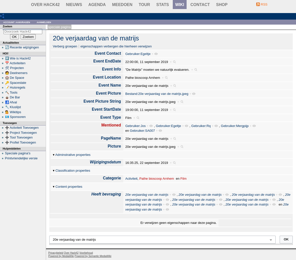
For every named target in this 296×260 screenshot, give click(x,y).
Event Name (110, 85)
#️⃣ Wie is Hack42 (18, 58)
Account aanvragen (16, 22)
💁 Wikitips (13, 112)
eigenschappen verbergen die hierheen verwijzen (116, 46)
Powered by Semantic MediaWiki (93, 256)
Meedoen (122, 5)
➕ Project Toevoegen (21, 133)
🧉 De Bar (12, 97)
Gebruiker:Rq (201, 126)
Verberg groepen (65, 46)
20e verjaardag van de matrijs (96, 38)
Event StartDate (106, 109)
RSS (264, 4)
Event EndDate (107, 61)
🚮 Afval (11, 102)
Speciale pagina (59, 27)
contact (200, 5)
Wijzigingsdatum (105, 162)
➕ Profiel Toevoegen (20, 142)
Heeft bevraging (106, 194)
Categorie (112, 178)
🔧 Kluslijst (13, 107)
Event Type (110, 117)
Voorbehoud (86, 252)
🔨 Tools (11, 92)
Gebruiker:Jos (135, 126)
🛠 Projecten (14, 68)
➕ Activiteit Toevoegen (22, 127)
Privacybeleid (55, 252)
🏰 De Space (14, 78)
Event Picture (108, 93)
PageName (111, 138)
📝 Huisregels (15, 87)
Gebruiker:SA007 (142, 131)
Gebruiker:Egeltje (137, 54)
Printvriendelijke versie (21, 158)
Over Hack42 (45, 5)
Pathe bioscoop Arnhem (156, 178)
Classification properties (72, 170)
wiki (179, 5)
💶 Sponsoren (15, 117)
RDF (10, 16)
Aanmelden (44, 22)
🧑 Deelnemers (16, 73)
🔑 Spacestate (15, 83)
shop (221, 5)
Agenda (97, 5)
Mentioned (111, 125)
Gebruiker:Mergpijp (235, 126)
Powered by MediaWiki (61, 256)
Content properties (68, 186)
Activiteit (131, 178)
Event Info (111, 69)
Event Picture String (102, 101)
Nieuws (74, 5)
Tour (144, 5)
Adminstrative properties (73, 155)
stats (162, 5)
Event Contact (108, 53)
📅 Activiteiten (15, 63)
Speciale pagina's (18, 153)
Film (183, 178)
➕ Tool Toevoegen (19, 137)
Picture (114, 146)
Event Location (107, 77)
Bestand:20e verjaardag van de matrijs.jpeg (156, 94)
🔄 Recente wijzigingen (22, 47)
